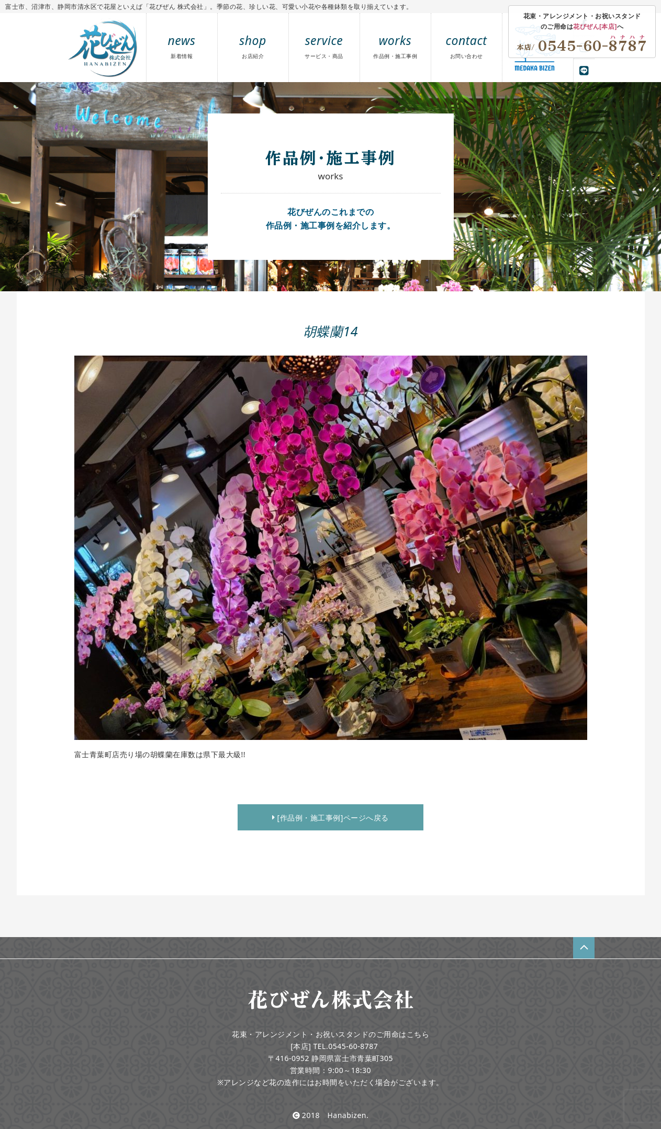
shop (252, 46)
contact (466, 46)
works (395, 46)
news (182, 46)
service (324, 46)
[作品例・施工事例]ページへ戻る (330, 818)
